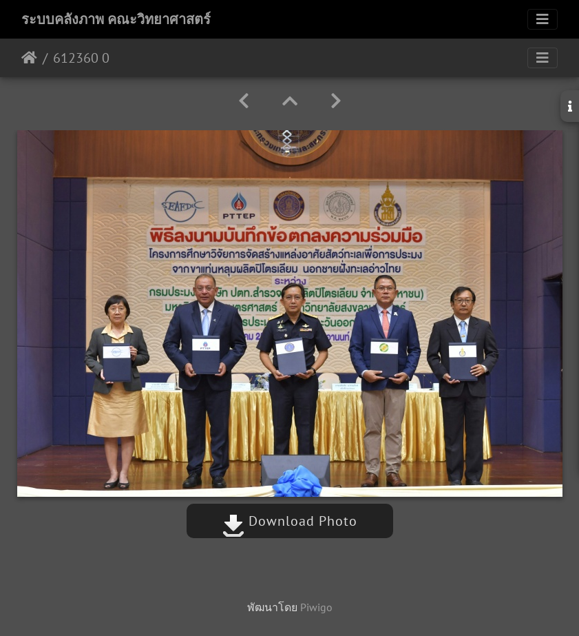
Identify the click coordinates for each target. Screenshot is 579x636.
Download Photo (289, 521)
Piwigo (316, 607)
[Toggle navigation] (542, 19)
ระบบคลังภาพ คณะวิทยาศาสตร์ (116, 19)
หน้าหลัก (29, 58)
